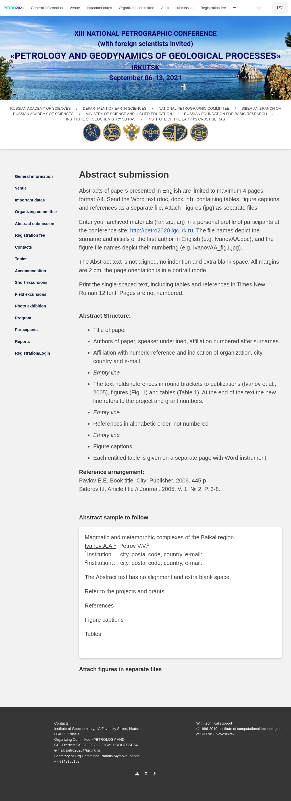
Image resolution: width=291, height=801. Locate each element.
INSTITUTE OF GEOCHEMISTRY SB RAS (101, 119)
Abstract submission (177, 8)
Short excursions (31, 282)
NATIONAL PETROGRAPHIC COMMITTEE (194, 108)
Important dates (99, 8)
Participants (26, 329)
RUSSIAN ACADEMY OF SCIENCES (40, 108)
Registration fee (213, 8)
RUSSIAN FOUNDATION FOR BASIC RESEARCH (225, 114)
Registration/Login (32, 353)
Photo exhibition (30, 306)
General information (47, 8)
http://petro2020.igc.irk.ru (161, 230)
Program (23, 318)
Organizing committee (136, 8)
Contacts (23, 247)
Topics (21, 259)
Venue (75, 8)
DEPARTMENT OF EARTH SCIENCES (115, 108)
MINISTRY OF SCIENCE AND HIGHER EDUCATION (129, 114)
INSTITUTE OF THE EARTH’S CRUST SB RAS (186, 119)
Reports (22, 341)
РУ (280, 7)
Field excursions (30, 294)
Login (257, 8)
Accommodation (30, 271)
